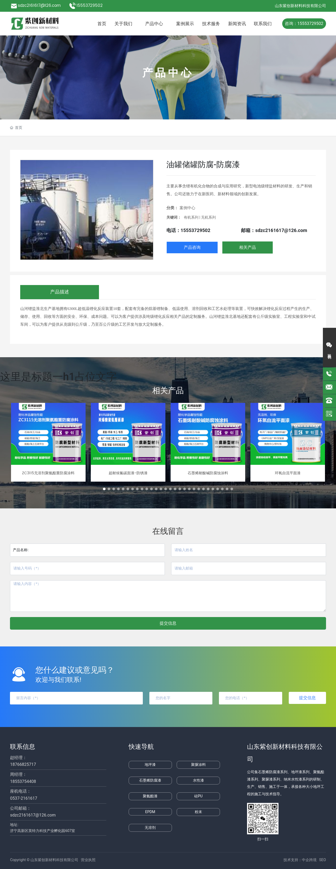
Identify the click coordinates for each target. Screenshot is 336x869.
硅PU (198, 796)
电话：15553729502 (188, 230)
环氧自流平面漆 (288, 473)
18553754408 (23, 781)
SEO (322, 860)
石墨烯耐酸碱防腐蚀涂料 (208, 473)
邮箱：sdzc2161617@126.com (274, 230)
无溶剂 (150, 827)
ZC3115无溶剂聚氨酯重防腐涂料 (48, 473)
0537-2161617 (23, 798)
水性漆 (198, 780)
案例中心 (187, 208)
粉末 (198, 812)
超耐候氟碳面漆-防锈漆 (128, 473)
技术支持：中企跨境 (300, 860)
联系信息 (22, 746)
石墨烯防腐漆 (150, 780)
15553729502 (90, 5)
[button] (104, 489)
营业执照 (88, 860)
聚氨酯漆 (150, 796)
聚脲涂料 (198, 764)
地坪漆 (150, 764)
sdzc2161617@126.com (39, 5)
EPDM (150, 812)
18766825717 (23, 764)
